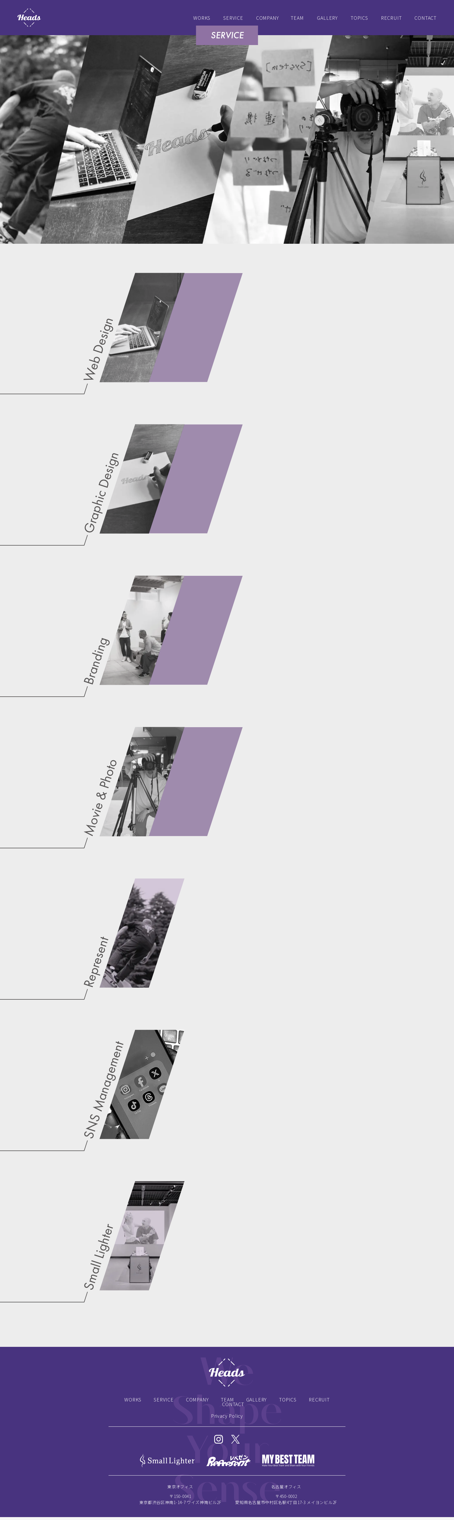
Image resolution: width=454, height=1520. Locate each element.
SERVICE (233, 17)
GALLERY (327, 17)
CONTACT (425, 17)
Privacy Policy (227, 1415)
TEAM (297, 17)
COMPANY (267, 17)
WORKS (201, 17)
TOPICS (359, 17)
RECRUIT (391, 17)
